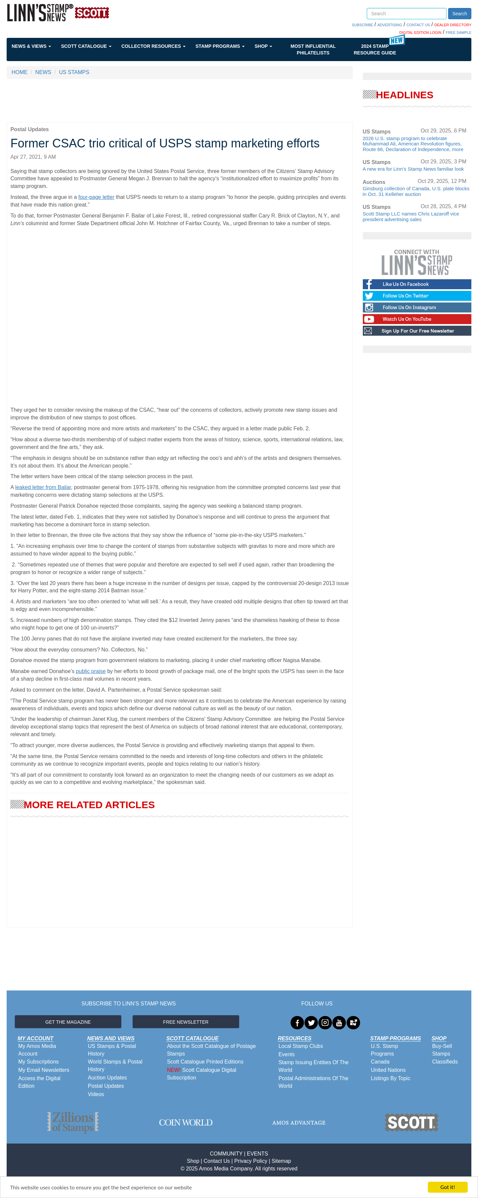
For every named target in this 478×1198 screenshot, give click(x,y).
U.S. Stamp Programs (384, 1050)
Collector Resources (153, 46)
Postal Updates (106, 1086)
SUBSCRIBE (362, 25)
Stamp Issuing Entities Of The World (314, 1066)
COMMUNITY (226, 1153)
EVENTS (257, 1153)
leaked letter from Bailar (43, 487)
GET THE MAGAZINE (68, 1022)
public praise (91, 671)
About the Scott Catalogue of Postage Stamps (211, 1050)
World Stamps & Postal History (115, 1065)
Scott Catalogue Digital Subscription (201, 1073)
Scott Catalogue (86, 46)
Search (459, 13)
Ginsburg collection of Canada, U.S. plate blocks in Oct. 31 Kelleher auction (416, 191)
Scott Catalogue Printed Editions (205, 1062)
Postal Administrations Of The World (313, 1082)
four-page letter (96, 197)
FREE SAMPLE (458, 33)
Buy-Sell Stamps (442, 1050)
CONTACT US (418, 25)
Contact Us (216, 1161)
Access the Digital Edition (39, 1082)
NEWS (43, 72)
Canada (380, 1062)
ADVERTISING (389, 25)
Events (287, 1054)
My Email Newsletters (43, 1070)
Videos (96, 1094)
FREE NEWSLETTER (185, 1022)
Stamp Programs (220, 46)
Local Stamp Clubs (301, 1046)
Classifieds (445, 1062)
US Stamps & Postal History (112, 1050)
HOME (20, 72)
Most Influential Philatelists (313, 49)
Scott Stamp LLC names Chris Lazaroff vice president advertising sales (411, 216)
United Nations (388, 1070)
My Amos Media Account (37, 1050)
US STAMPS (74, 72)
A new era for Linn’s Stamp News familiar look (413, 169)
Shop (263, 46)
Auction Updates (107, 1077)
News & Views (31, 46)
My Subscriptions (38, 1062)
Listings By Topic (390, 1078)
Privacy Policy (251, 1161)
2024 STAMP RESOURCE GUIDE (375, 49)
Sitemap (281, 1161)
